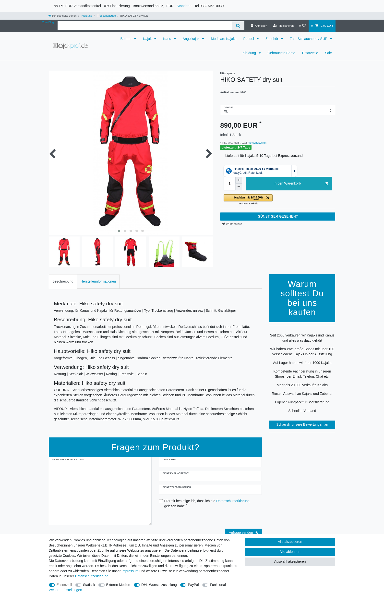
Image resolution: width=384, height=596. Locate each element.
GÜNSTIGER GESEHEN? (278, 216)
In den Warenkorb (301, 183)
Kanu (167, 39)
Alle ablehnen (290, 552)
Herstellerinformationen (98, 281)
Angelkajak (191, 39)
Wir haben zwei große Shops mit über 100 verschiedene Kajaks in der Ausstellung (302, 351)
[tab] (63, 281)
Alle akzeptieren (290, 542)
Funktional (218, 585)
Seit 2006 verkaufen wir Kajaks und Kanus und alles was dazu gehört (302, 337)
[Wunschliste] (302, 26)
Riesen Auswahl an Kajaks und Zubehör (302, 394)
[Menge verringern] (238, 187)
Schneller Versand (302, 411)
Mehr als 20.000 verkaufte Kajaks (302, 385)
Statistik (89, 585)
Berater (126, 39)
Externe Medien (118, 585)
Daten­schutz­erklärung (91, 576)
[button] (278, 199)
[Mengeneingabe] (229, 183)
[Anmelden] (259, 26)
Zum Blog (48, 22)
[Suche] (238, 25)
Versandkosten (257, 142)
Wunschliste (232, 224)
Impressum (129, 571)
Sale (328, 53)
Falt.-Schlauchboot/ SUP (309, 39)
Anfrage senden (243, 532)
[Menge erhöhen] (238, 180)
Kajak (148, 39)
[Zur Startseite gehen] (62, 15)
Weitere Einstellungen (65, 590)
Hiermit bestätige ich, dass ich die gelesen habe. (207, 503)
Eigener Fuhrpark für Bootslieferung (302, 402)
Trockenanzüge (106, 15)
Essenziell (64, 585)
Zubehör (272, 39)
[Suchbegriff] (145, 25)
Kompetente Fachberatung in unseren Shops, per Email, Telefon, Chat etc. (302, 373)
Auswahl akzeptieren (290, 561)
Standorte (184, 6)
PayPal (193, 585)
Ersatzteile (310, 53)
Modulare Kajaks (223, 39)
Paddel (249, 39)
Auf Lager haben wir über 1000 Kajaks (302, 363)
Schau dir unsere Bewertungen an (302, 424)
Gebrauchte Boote (281, 53)
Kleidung (86, 15)
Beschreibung (62, 281)
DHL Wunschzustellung (159, 585)
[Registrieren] (283, 26)
